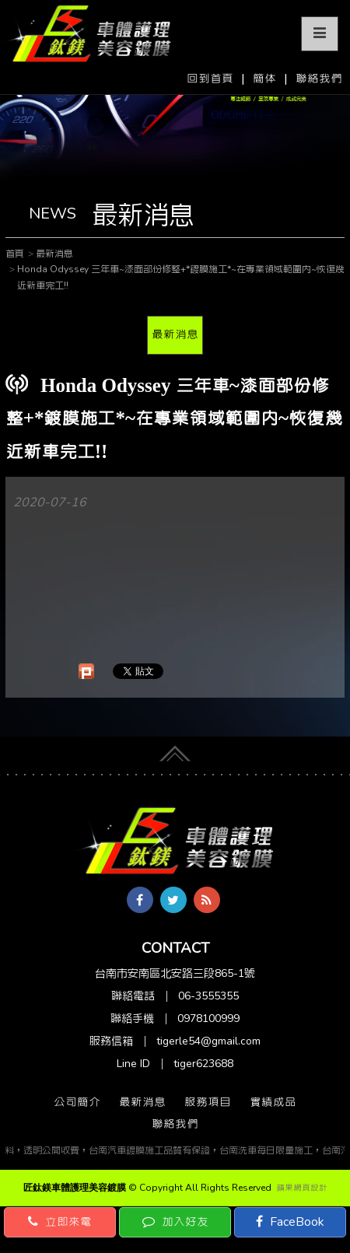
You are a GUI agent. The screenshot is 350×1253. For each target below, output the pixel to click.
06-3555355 (208, 996)
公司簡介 (77, 1102)
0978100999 (208, 1018)
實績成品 (273, 1102)
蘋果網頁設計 (301, 1187)
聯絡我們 (319, 78)
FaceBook (290, 1221)
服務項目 (207, 1102)
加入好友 (175, 1221)
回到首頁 (210, 78)
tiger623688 (203, 1063)
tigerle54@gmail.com (208, 1041)
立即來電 (60, 1221)
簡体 (264, 78)
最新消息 (175, 334)
